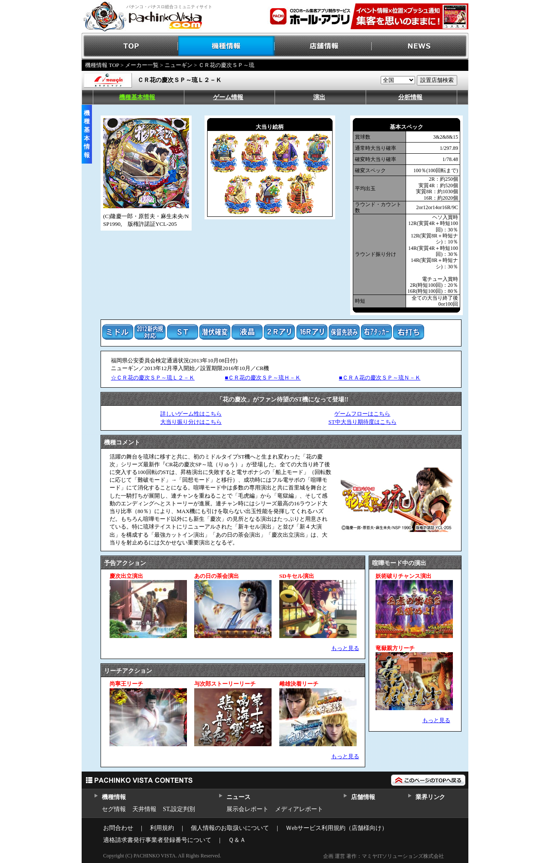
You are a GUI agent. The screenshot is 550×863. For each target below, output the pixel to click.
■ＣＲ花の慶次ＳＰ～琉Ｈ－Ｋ (263, 377)
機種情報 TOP (102, 65)
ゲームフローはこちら (362, 413)
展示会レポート (247, 809)
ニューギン (178, 65)
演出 (319, 97)
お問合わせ (118, 828)
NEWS (420, 46)
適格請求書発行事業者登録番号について (157, 840)
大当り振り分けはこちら (191, 422)
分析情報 (410, 97)
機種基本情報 (137, 97)
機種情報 (226, 46)
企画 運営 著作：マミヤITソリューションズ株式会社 (383, 856)
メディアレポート (299, 809)
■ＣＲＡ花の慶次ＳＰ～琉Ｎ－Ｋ (380, 377)
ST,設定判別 (179, 809)
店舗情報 (323, 46)
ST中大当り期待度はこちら (362, 422)
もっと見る (345, 648)
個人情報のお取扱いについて (230, 828)
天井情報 (144, 809)
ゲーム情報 (228, 97)
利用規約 (162, 828)
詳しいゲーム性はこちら (191, 413)
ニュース (238, 797)
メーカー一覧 (142, 65)
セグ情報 (114, 809)
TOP (130, 46)
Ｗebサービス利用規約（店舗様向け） (337, 828)
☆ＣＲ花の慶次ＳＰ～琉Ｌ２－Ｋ (153, 377)
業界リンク (430, 797)
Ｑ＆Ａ (237, 840)
